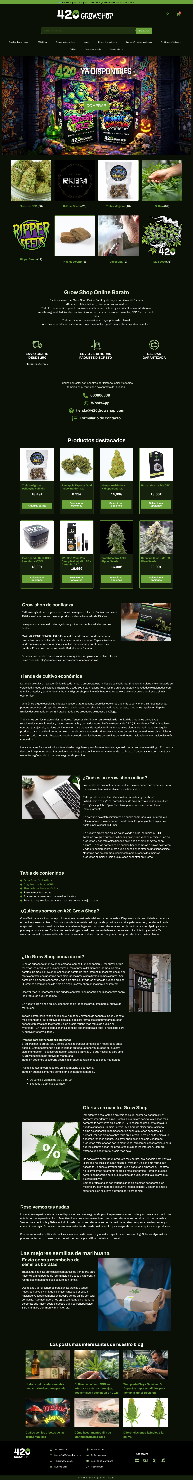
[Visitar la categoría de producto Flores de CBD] (31, 184)
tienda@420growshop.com (100, 410)
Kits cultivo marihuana (109, 42)
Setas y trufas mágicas (67, 42)
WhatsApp (100, 403)
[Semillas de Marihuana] (87, 1461)
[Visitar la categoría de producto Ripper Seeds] (31, 238)
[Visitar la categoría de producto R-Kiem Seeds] (75, 184)
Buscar (144, 30)
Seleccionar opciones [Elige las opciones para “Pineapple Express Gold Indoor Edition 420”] (77, 504)
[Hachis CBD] (87, 1467)
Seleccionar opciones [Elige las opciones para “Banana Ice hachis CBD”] (156, 504)
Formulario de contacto (100, 418)
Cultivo (74, 49)
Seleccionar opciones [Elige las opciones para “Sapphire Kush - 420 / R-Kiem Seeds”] (156, 578)
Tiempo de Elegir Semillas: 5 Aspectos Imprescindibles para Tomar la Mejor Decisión (144, 1388)
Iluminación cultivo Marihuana (140, 42)
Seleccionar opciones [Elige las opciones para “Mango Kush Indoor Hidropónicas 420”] (116, 504)
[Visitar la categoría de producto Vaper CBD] (118, 240)
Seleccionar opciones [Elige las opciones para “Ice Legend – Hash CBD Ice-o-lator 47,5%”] (37, 578)
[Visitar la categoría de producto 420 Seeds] (162, 240)
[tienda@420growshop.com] (71, 410)
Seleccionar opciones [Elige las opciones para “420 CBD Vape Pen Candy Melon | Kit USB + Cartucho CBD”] (77, 578)
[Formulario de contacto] (74, 418)
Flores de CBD (98, 1449)
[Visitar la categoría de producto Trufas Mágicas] (118, 184)
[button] (5, 105)
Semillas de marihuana (20, 42)
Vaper (88, 42)
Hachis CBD (97, 1467)
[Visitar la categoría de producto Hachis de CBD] (75, 240)
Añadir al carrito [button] (37, 505)
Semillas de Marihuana (102, 1461)
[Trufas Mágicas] (87, 1455)
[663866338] (85, 395)
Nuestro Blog (60, 1467)
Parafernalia (116, 49)
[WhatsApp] (86, 403)
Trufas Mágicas (98, 1455)
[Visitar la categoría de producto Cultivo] (162, 184)
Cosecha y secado (94, 49)
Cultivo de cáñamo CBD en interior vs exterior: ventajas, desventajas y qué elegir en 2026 (96, 1388)
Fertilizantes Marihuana (172, 42)
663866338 (100, 395)
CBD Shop (44, 42)
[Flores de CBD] (87, 1449)
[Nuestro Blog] (51, 1467)
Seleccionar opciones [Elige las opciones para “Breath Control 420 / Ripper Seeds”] (116, 578)
